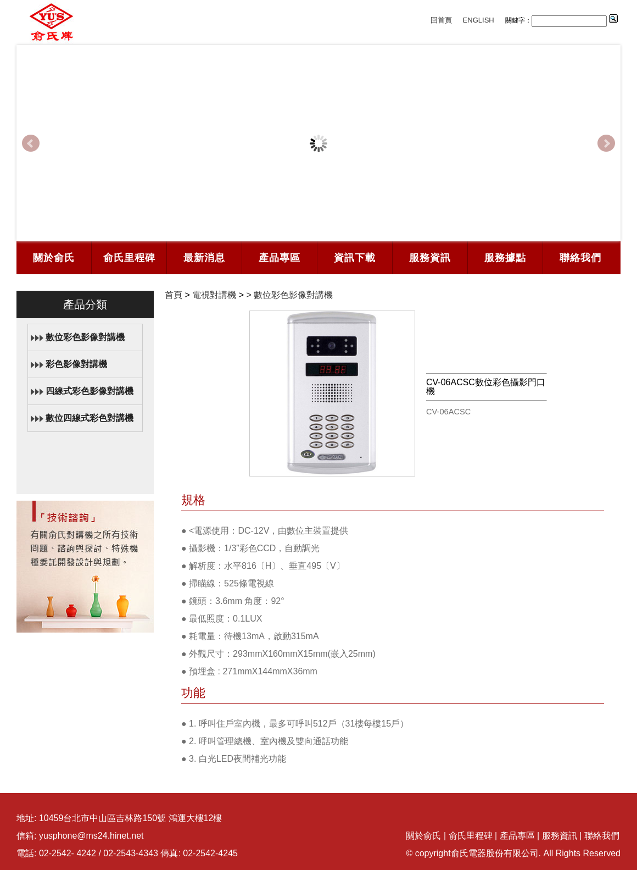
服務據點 (505, 257)
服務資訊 (430, 257)
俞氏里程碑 (129, 257)
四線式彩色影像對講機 (89, 391)
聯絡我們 (580, 257)
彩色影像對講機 (76, 364)
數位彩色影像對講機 (85, 337)
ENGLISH (478, 20)
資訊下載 (355, 257)
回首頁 (441, 20)
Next (606, 143)
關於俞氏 (54, 257)
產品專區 (279, 257)
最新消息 (204, 257)
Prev (31, 143)
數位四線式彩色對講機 (89, 418)
